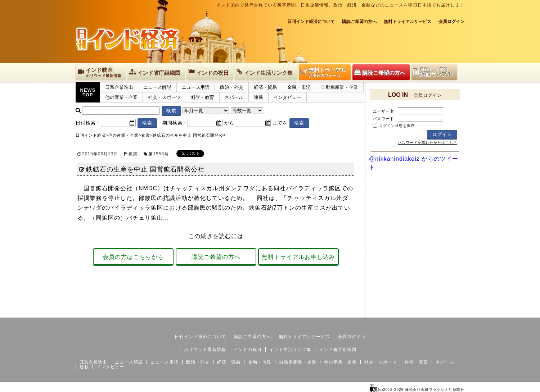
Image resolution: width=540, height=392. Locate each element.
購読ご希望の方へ (359, 21)
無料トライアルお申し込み (298, 257)
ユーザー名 (383, 111)
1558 (158, 153)
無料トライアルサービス (407, 21)
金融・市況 (299, 87)
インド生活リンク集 (290, 349)
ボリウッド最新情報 (205, 349)
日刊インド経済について (311, 21)
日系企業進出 (119, 87)
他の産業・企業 (121, 97)
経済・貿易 (265, 87)
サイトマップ (410, 312)
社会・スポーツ (164, 97)
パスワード (383, 119)
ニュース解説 (157, 87)
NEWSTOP (88, 92)
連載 (258, 97)
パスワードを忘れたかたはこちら (427, 143)
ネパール (234, 97)
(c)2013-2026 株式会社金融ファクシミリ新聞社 (417, 390)
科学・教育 (203, 97)
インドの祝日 (248, 349)
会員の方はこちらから (133, 257)
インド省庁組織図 (337, 349)
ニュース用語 (196, 87)
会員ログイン (451, 21)
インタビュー (287, 97)
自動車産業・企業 (339, 87)
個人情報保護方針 (447, 312)
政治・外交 (231, 87)
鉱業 (133, 153)
